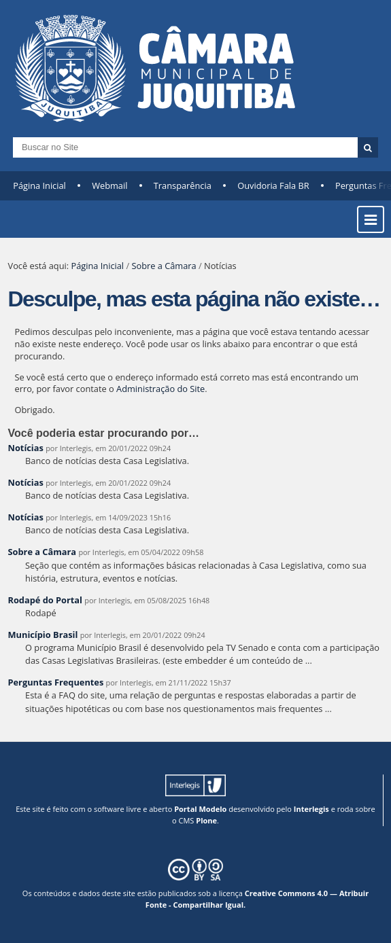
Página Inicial (39, 185)
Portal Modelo (200, 809)
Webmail (109, 185)
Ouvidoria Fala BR (273, 185)
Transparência (182, 185)
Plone (206, 820)
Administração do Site (160, 388)
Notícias (26, 448)
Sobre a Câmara (163, 266)
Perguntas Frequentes (56, 682)
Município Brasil (43, 634)
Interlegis (311, 809)
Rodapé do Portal (45, 600)
